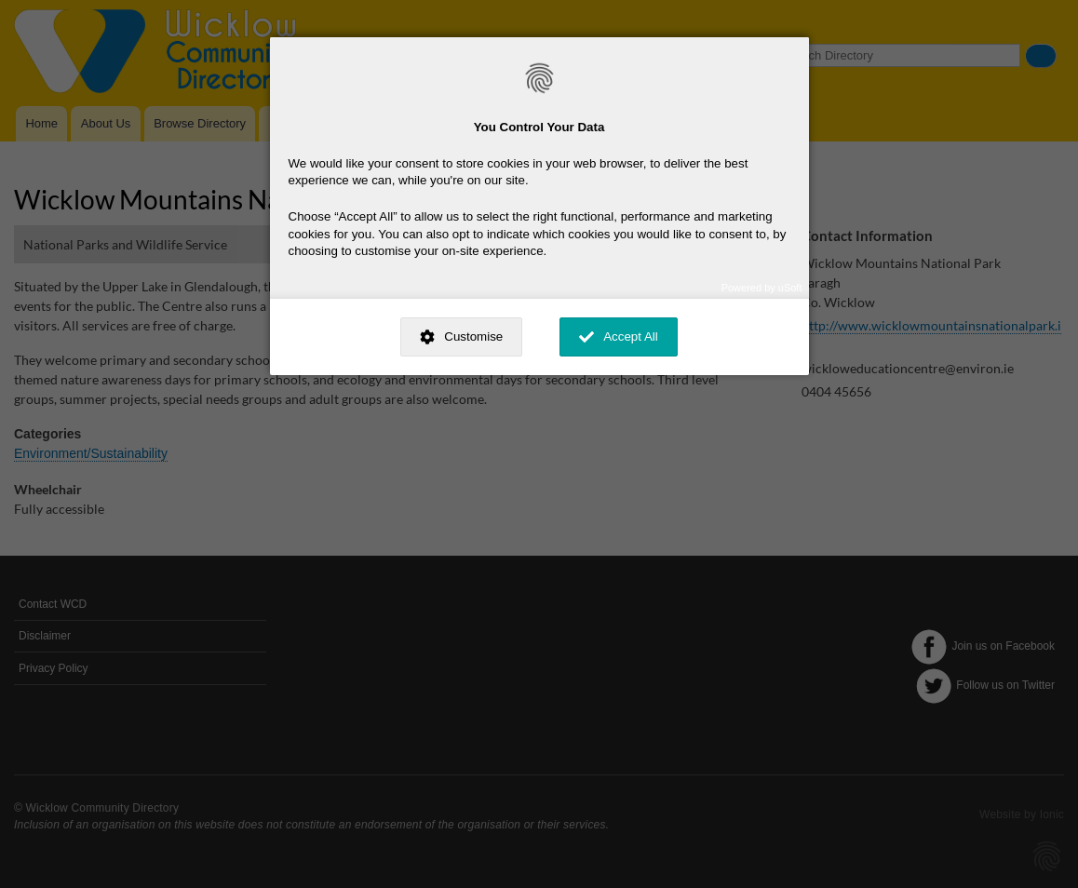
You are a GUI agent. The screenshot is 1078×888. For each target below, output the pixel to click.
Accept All (630, 336)
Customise (473, 336)
